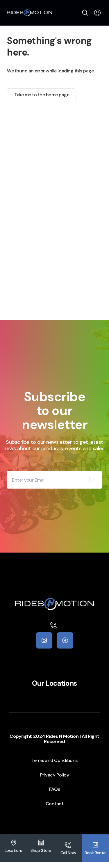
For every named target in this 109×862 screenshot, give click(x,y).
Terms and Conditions (54, 760)
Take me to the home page (41, 95)
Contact (55, 804)
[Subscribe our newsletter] (91, 480)
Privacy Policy (54, 775)
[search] (85, 13)
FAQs (54, 789)
